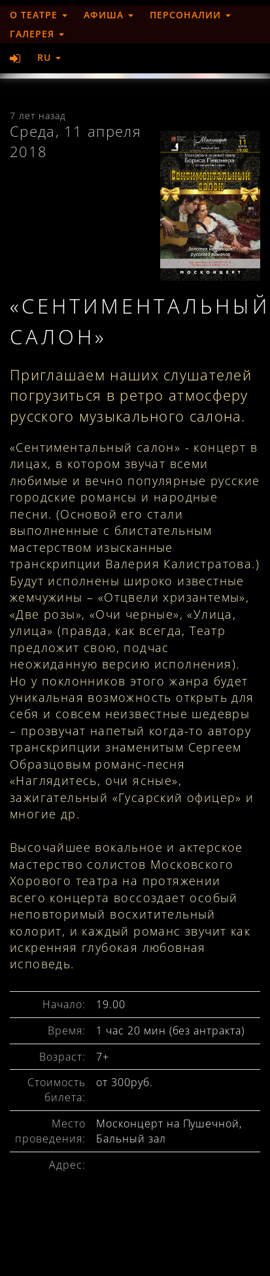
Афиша (108, 15)
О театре (38, 15)
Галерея (37, 33)
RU (49, 57)
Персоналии (190, 15)
